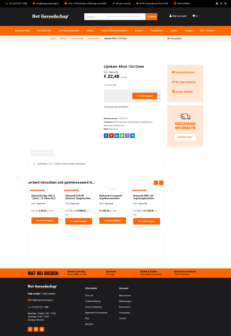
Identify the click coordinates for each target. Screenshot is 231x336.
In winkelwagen (145, 96)
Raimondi (113, 72)
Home (53, 38)
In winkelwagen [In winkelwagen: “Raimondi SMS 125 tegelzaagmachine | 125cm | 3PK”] (146, 221)
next (161, 182)
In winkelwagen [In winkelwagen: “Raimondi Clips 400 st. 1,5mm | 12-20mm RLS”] (45, 220)
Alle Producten (120, 122)
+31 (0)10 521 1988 (18, 3)
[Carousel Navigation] (159, 182)
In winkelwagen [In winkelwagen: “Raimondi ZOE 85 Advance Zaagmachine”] (78, 221)
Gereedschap (77, 38)
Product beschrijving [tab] (42, 153)
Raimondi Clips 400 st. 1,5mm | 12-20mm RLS (43, 197)
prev (156, 182)
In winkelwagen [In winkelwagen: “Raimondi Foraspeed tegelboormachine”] (112, 220)
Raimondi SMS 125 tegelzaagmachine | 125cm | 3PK (144, 198)
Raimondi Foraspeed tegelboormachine (110, 197)
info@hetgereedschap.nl (47, 3)
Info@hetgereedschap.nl (40, 300)
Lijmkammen (94, 38)
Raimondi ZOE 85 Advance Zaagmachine (78, 197)
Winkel (63, 38)
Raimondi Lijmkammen (114, 125)
